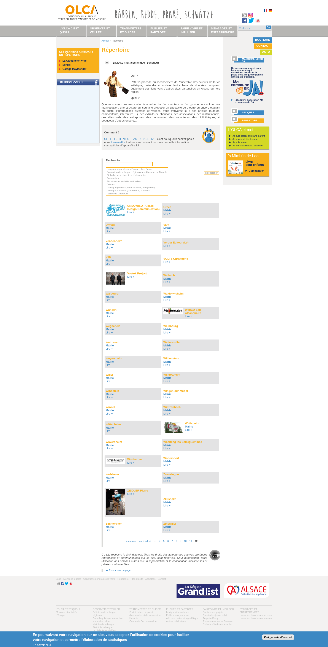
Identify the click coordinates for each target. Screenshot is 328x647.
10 (185, 541)
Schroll (66, 64)
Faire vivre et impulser (218, 609)
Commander (256, 170)
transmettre (118, 142)
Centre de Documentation (142, 621)
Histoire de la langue (103, 624)
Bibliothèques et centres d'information (137, 175)
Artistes (137, 184)
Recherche (113, 160)
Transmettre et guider (145, 609)
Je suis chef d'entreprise (245, 139)
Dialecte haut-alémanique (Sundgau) (136, 62)
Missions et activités (66, 612)
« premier (131, 541)
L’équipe (60, 615)
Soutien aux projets (213, 612)
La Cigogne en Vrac (74, 60)
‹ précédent (145, 541)
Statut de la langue (103, 627)
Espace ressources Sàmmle (217, 621)
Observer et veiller (106, 609)
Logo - (59, 579)
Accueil (105, 40)
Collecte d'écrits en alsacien (217, 624)
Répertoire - (124, 579)
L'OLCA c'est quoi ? (68, 609)
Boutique (262, 39)
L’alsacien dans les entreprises (256, 615)
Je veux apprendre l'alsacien (247, 145)
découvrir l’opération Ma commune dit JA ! (249, 101)
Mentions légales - (73, 579)
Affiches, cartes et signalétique (182, 618)
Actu (266, 51)
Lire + (130, 212)
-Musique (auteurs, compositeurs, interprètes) (137, 187)
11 (190, 541)
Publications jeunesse (177, 615)
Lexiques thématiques (177, 612)
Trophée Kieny (210, 618)
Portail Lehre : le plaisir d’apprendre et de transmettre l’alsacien (145, 615)
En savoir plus (42, 645)
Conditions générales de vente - (100, 579)
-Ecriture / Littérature (137, 193)
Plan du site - (138, 579)
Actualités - (151, 579)
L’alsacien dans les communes (256, 618)
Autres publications (176, 621)
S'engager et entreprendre (222, 30)
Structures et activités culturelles (137, 181)
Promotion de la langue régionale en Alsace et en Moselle (137, 172)
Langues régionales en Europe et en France (137, 169)
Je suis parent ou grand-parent (248, 136)
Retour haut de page (120, 570)
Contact (263, 45)
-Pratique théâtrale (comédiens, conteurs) (137, 190)
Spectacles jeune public (215, 615)
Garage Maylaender (74, 68)
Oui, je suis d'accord (278, 637)
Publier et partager (179, 609)
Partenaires (137, 178)
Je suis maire (239, 142)
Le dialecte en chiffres (104, 630)
